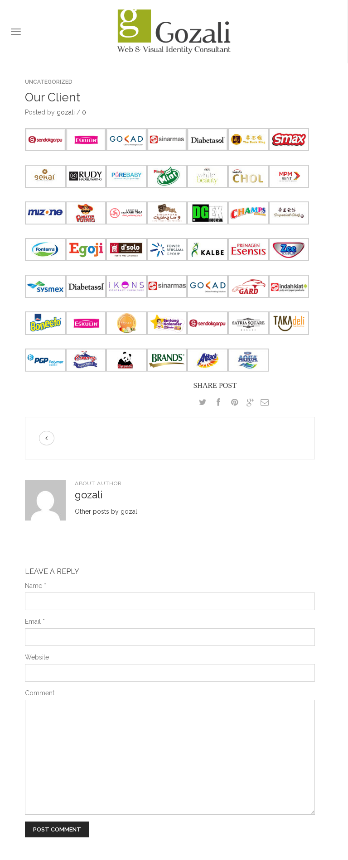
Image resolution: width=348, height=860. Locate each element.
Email (35, 621)
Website (37, 657)
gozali (66, 112)
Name (35, 585)
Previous (46, 438)
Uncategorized (48, 82)
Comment (39, 693)
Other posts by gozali (107, 511)
